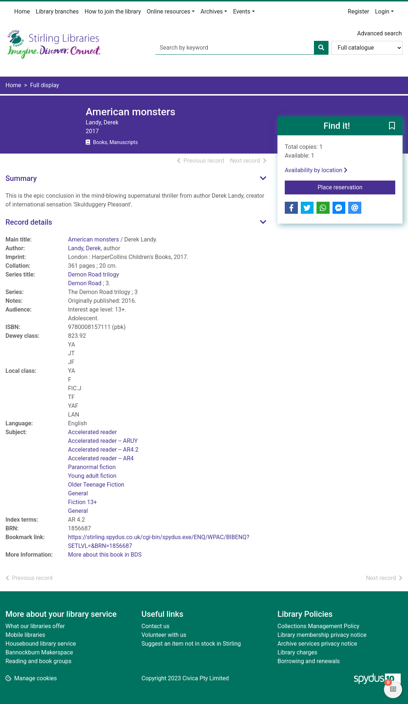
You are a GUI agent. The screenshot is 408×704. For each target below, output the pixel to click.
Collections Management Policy (318, 626)
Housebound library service (40, 643)
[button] (392, 126)
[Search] (321, 48)
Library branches (57, 11)
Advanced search (379, 33)
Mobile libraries (25, 634)
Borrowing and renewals (308, 661)
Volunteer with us (163, 634)
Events (241, 11)
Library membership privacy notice (321, 634)
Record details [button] (28, 222)
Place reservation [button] (356, 187)
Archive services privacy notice (317, 643)
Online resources (168, 11)
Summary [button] (21, 178)
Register (358, 11)
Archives (212, 11)
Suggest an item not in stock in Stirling (191, 643)
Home (22, 11)
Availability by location (316, 170)
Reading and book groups (38, 661)
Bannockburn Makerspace (39, 652)
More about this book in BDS (105, 554)
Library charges (297, 652)
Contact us (155, 626)
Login (382, 11)
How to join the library (113, 11)
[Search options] (367, 48)
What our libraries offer (35, 626)
